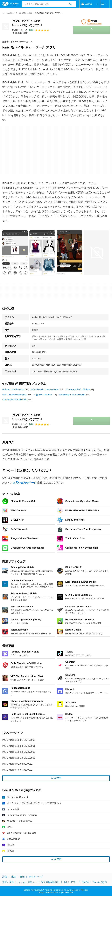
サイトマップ (36, 876)
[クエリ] (49, 4)
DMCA (85, 882)
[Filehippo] (10, 4)
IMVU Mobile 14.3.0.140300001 (18, 746)
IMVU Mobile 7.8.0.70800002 (17, 770)
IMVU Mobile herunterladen (45, 389)
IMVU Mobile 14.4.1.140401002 (18, 740)
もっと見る (56, 778)
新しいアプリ (71, 882)
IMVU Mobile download (14, 394)
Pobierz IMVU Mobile (13, 389)
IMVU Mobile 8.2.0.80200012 (17, 764)
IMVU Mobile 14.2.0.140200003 (18, 752)
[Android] (10, 13)
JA (104, 4)
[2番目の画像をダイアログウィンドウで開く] (69, 252)
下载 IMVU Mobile (42, 394)
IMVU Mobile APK (27, 417)
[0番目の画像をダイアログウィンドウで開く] (15, 252)
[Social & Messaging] (24, 13)
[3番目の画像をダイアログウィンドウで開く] (96, 252)
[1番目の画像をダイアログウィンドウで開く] (42, 252)
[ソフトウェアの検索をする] (71, 4)
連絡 (13, 876)
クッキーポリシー (27, 882)
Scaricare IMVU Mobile (78, 389)
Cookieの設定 (100, 882)
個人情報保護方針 (50, 882)
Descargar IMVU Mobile (14, 399)
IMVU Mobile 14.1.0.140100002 (18, 758)
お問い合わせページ (24, 482)
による (19, 30)
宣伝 (22, 876)
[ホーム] (3, 13)
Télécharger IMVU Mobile (72, 394)
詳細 (4, 876)
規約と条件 (8, 882)
